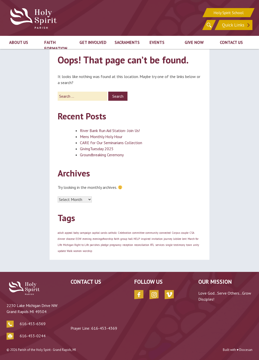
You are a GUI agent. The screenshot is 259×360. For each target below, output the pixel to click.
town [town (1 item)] (189, 245)
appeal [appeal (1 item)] (68, 233)
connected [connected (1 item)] (165, 233)
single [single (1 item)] (168, 245)
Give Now (194, 42)
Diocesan (245, 350)
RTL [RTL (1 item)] (152, 245)
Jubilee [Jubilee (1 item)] (177, 239)
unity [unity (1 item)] (196, 245)
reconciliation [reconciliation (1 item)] (141, 245)
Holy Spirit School (228, 12)
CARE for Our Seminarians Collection (111, 142)
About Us (18, 42)
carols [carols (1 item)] (104, 233)
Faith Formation (55, 46)
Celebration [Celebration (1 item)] (124, 233)
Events (156, 42)
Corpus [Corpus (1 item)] (176, 233)
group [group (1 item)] (123, 239)
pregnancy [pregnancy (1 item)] (115, 245)
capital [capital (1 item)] (96, 233)
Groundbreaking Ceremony (102, 154)
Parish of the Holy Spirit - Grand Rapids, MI (47, 350)
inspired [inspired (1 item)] (145, 239)
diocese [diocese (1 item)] (70, 239)
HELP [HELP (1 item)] (137, 239)
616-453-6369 (33, 323)
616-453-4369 (104, 328)
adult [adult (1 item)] (61, 233)
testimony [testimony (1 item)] (179, 245)
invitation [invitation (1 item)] (157, 239)
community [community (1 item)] (151, 233)
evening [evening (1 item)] (87, 239)
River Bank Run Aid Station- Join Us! (110, 130)
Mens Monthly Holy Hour (101, 136)
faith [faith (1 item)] (116, 239)
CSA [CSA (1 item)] (191, 233)
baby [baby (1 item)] (76, 233)
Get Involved (92, 42)
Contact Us (231, 42)
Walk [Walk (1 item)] (69, 251)
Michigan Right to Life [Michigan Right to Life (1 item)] (76, 245)
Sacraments (127, 42)
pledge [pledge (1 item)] (105, 245)
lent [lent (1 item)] (184, 239)
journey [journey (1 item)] (168, 239)
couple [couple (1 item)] (184, 233)
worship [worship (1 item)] (87, 251)
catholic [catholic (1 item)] (112, 233)
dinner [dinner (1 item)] (61, 239)
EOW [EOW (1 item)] (78, 239)
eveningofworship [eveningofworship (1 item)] (103, 239)
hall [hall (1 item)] (130, 239)
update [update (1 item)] (62, 251)
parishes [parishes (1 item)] (95, 245)
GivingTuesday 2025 (97, 148)
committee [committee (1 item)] (138, 233)
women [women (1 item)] (77, 251)
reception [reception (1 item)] (127, 245)
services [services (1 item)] (159, 245)
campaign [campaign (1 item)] (85, 233)
